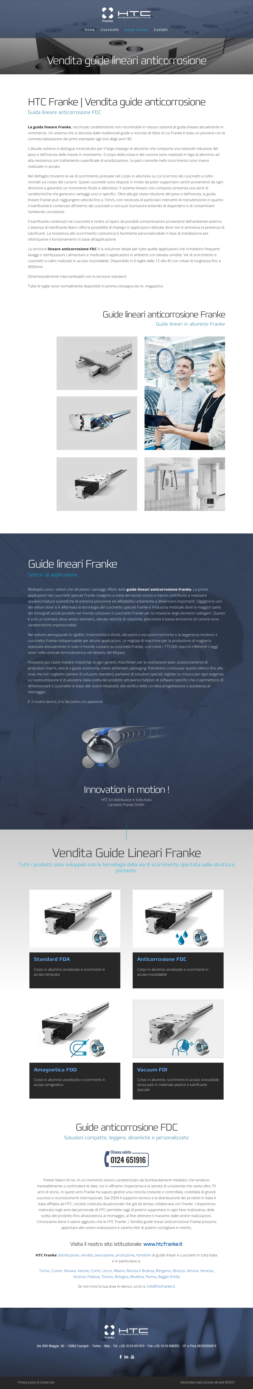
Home (90, 30)
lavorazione (104, 1254)
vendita (87, 1254)
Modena (137, 1276)
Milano (119, 1270)
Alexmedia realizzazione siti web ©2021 (207, 1383)
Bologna (121, 1276)
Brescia (179, 1270)
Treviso (107, 1276)
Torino (44, 1270)
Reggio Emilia (169, 1276)
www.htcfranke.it (163, 1244)
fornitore (143, 1254)
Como (96, 1270)
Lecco (107, 1270)
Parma (151, 1276)
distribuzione (68, 1254)
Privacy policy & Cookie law (36, 1383)
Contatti (161, 30)
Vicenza (79, 1276)
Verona (192, 1270)
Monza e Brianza (140, 1270)
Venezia (206, 1270)
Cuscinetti (110, 30)
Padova (93, 1276)
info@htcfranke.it (161, 1286)
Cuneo (57, 1270)
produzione (125, 1254)
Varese (83, 1270)
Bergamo (163, 1270)
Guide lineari (136, 30)
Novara (70, 1270)
